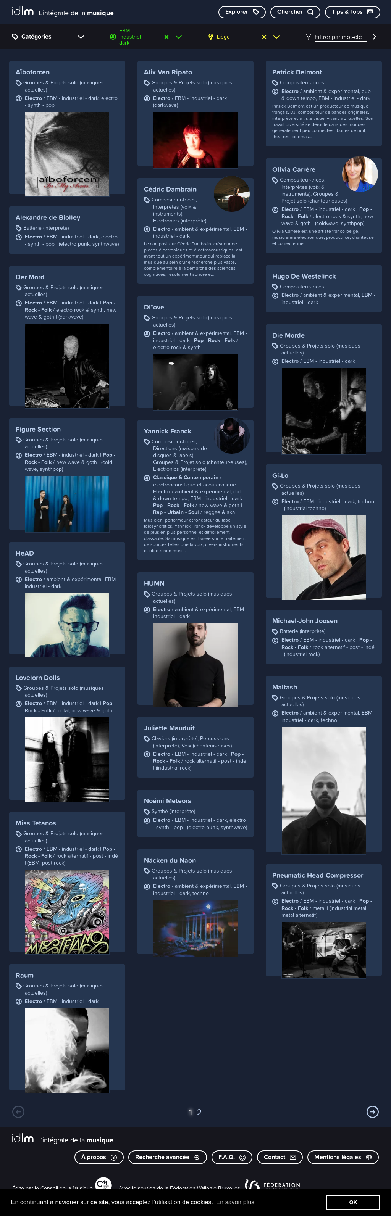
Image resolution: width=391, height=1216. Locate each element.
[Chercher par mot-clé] (295, 12)
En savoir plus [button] (235, 1202)
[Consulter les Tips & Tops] (352, 12)
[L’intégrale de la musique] (63, 11)
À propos (99, 1157)
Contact (280, 1157)
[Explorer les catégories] (242, 12)
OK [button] (353, 1202)
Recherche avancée (167, 1157)
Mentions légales (343, 1157)
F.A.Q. (232, 1157)
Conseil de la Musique (66, 1188)
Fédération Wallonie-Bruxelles (205, 1188)
